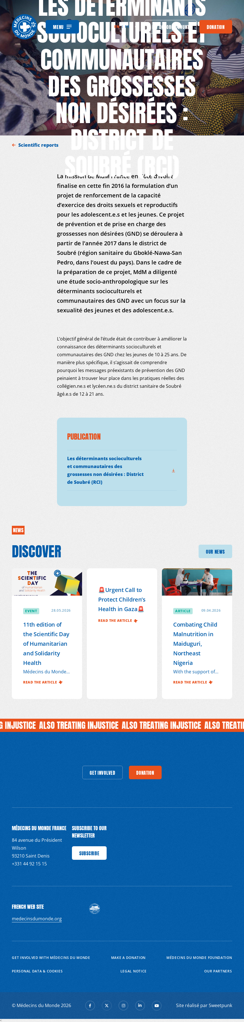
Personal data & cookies (37, 971)
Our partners (218, 971)
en (116, 26)
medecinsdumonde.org (37, 919)
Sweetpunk (220, 1005)
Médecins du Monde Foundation (199, 957)
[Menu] (62, 27)
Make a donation (128, 957)
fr (127, 26)
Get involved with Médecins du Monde (51, 957)
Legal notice (133, 971)
